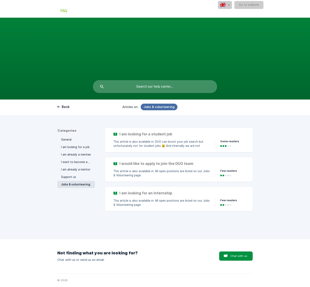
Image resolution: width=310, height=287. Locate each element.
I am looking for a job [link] (75, 147)
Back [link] (66, 107)
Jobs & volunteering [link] (75, 184)
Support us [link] (68, 177)
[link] (179, 140)
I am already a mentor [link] (75, 169)
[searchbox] (155, 86)
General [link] (66, 139)
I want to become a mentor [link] (78, 162)
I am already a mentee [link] (76, 154)
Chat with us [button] (238, 256)
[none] (225, 5)
